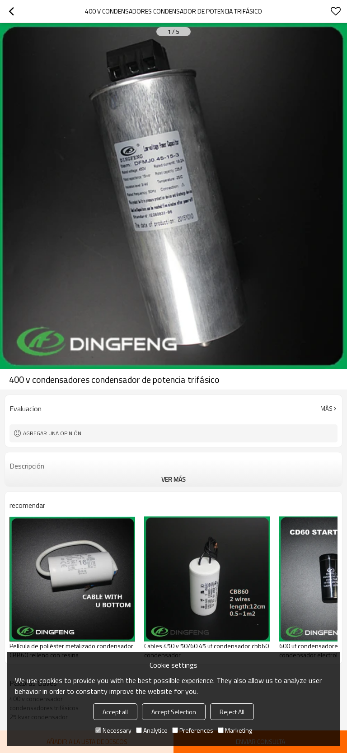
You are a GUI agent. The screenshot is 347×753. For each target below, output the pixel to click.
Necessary (113, 730)
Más (326, 408)
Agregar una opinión (52, 433)
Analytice (152, 730)
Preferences (192, 730)
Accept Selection (173, 711)
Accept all (115, 711)
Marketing (235, 730)
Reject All (232, 711)
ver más (173, 479)
